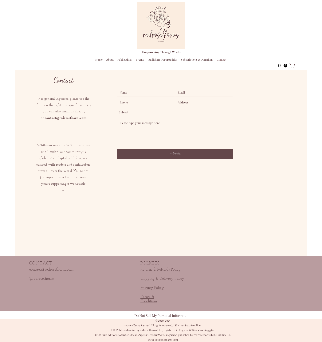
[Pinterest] (285, 65)
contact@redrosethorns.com (65, 118)
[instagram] (280, 65)
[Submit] (175, 154)
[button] (292, 64)
